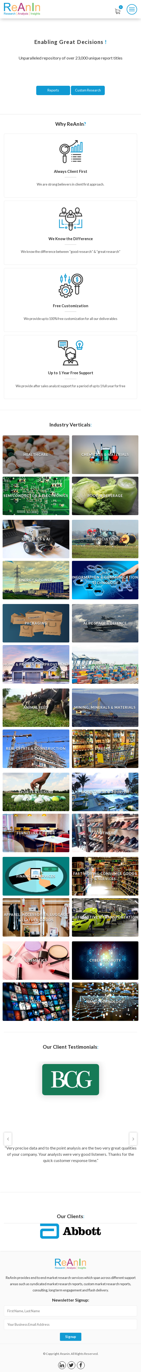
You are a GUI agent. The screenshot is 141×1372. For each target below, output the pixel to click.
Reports (53, 90)
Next (133, 1138)
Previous (8, 1138)
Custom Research (88, 90)
